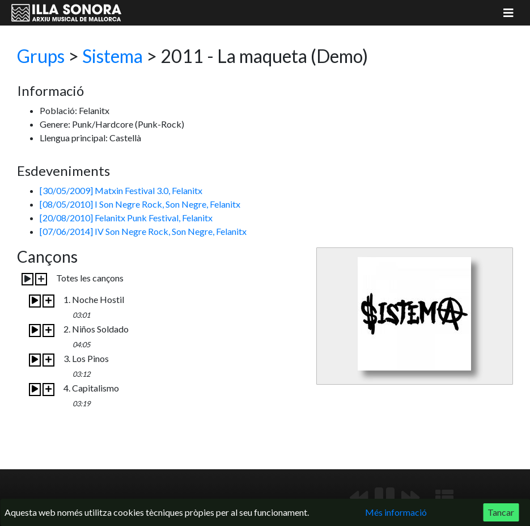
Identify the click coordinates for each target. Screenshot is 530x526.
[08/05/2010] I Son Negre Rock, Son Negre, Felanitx (140, 204)
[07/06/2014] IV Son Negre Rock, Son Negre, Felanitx (143, 231)
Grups (41, 56)
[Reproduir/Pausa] (384, 498)
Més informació (396, 512)
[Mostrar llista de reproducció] (444, 497)
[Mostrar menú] (508, 13)
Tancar (500, 512)
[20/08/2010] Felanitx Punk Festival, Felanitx (126, 217)
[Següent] (410, 497)
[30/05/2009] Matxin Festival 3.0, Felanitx (121, 190)
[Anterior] (358, 497)
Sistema (112, 56)
